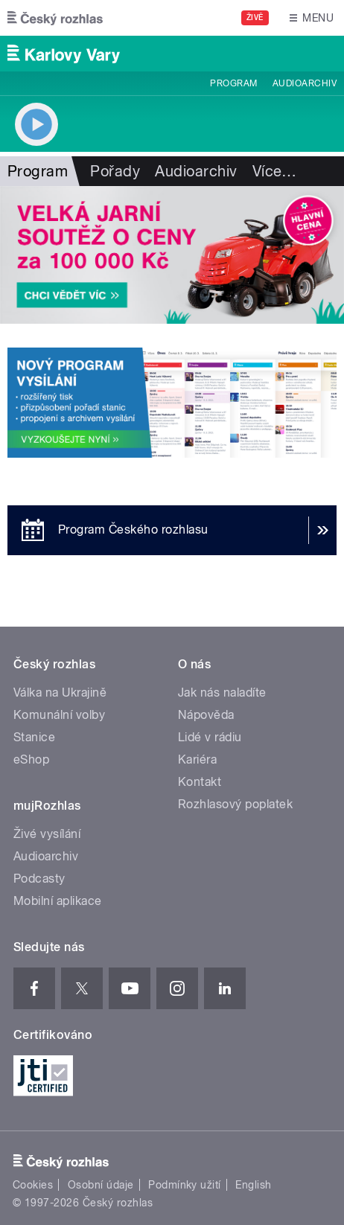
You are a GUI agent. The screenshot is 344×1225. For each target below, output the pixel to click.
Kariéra (197, 759)
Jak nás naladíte (222, 692)
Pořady (115, 171)
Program (233, 83)
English (253, 1185)
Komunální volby (59, 715)
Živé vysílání (46, 834)
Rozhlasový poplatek (235, 804)
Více (274, 171)
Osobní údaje (101, 1185)
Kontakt (199, 782)
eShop (31, 759)
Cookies (33, 1185)
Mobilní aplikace (57, 901)
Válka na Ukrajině (59, 692)
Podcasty (39, 878)
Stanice (34, 737)
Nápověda (206, 715)
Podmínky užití (184, 1185)
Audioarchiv (305, 83)
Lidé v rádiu (210, 737)
